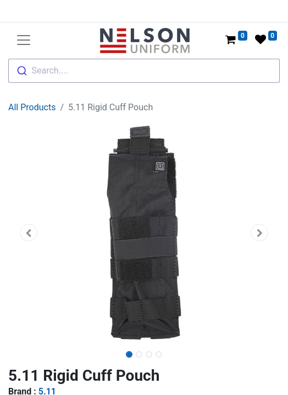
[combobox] (144, 71)
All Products (32, 107)
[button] (28, 232)
